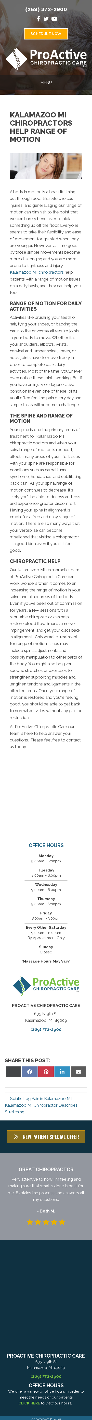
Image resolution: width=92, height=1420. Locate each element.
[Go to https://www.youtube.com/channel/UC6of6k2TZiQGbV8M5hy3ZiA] (54, 19)
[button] (46, 1136)
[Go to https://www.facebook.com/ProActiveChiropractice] (38, 19)
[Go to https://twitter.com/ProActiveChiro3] (46, 19)
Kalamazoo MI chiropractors (37, 272)
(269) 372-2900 (46, 9)
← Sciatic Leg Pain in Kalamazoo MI (38, 1098)
